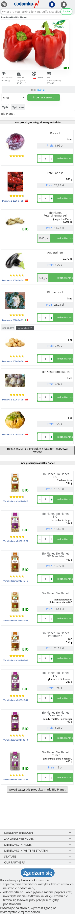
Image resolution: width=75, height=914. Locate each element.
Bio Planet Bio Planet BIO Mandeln (55, 555)
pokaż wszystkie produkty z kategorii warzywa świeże (37, 450)
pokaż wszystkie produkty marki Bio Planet (37, 789)
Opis (5, 107)
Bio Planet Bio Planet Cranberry (55, 714)
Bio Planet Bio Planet (55, 593)
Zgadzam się (37, 872)
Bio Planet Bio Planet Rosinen (55, 753)
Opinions (18, 107)
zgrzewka (25, 327)
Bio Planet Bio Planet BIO (55, 475)
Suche (66, 11)
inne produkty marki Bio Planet (37, 463)
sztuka (8, 327)
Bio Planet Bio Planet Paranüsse (55, 634)
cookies (34, 880)
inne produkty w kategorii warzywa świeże (37, 122)
